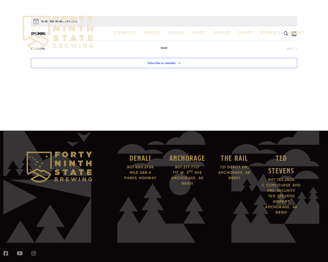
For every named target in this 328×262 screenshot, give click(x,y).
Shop (245, 32)
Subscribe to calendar (161, 63)
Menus (222, 32)
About (297, 32)
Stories (270, 32)
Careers (125, 32)
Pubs (199, 32)
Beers (152, 32)
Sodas (176, 32)
